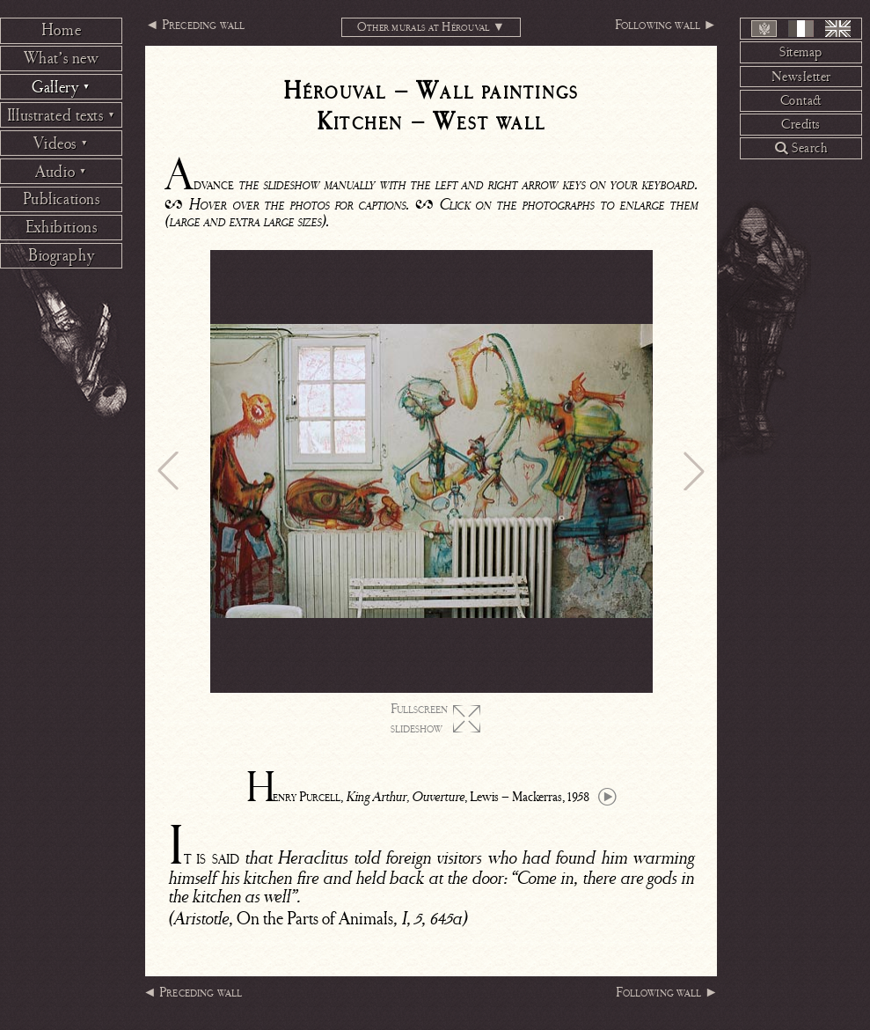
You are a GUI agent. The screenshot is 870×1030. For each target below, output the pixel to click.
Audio (61, 171)
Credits (800, 124)
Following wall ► (666, 24)
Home (61, 29)
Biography (61, 255)
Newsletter (801, 76)
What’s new (61, 58)
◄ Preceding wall (195, 24)
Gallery (61, 87)
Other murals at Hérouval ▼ (431, 26)
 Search (801, 148)
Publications (61, 199)
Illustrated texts (61, 115)
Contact (801, 100)
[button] (168, 471)
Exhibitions (61, 227)
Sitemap (800, 52)
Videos (60, 143)
